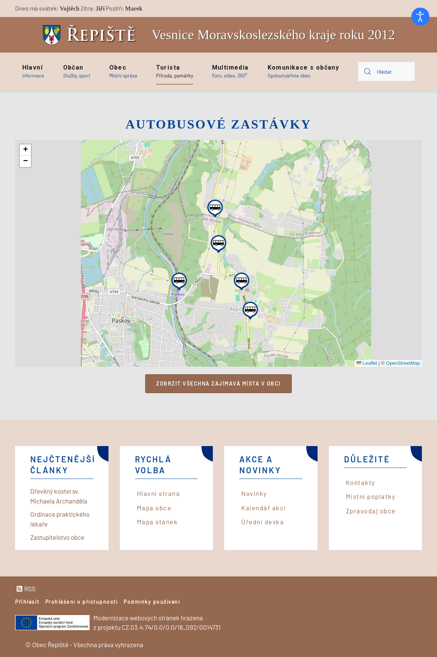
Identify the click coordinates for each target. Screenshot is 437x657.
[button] (33, 71)
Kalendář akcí (263, 507)
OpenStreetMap (403, 363)
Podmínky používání (152, 601)
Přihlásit (27, 601)
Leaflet (366, 363)
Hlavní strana (158, 493)
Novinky (254, 493)
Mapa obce (154, 507)
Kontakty (360, 482)
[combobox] (386, 71)
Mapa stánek (157, 521)
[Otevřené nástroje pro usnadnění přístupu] (420, 17)
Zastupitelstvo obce (57, 537)
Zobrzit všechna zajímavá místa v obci (218, 383)
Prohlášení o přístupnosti (81, 601)
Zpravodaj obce (371, 510)
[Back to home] (91, 35)
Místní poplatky (371, 496)
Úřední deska (262, 521)
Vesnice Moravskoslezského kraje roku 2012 (273, 34)
